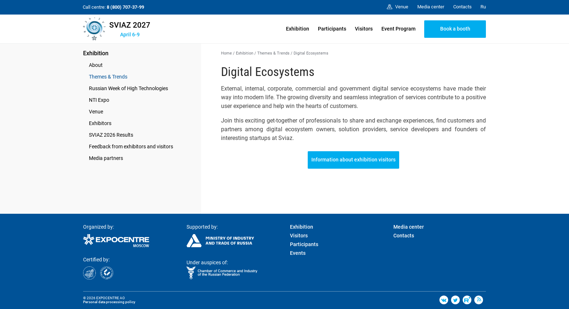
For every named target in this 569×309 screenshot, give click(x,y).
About (96, 65)
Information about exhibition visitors (353, 159)
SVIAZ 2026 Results (111, 135)
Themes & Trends (108, 77)
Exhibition (297, 29)
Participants (332, 29)
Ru (483, 6)
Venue (96, 112)
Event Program (398, 29)
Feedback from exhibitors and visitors (131, 146)
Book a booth (455, 29)
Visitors (364, 29)
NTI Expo (99, 100)
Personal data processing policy (109, 302)
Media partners (106, 158)
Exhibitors (100, 123)
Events (298, 253)
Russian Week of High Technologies (128, 88)
